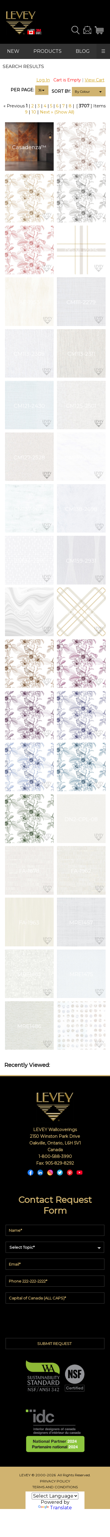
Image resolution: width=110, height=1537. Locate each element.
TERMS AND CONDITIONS (55, 1487)
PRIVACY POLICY (55, 1481)
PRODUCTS (47, 51)
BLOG (83, 51)
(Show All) (64, 112)
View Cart (94, 80)
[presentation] (55, 1319)
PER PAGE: (22, 90)
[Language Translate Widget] (55, 1496)
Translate (55, 1507)
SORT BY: (61, 91)
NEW (13, 51)
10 (33, 112)
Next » (46, 112)
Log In (43, 80)
